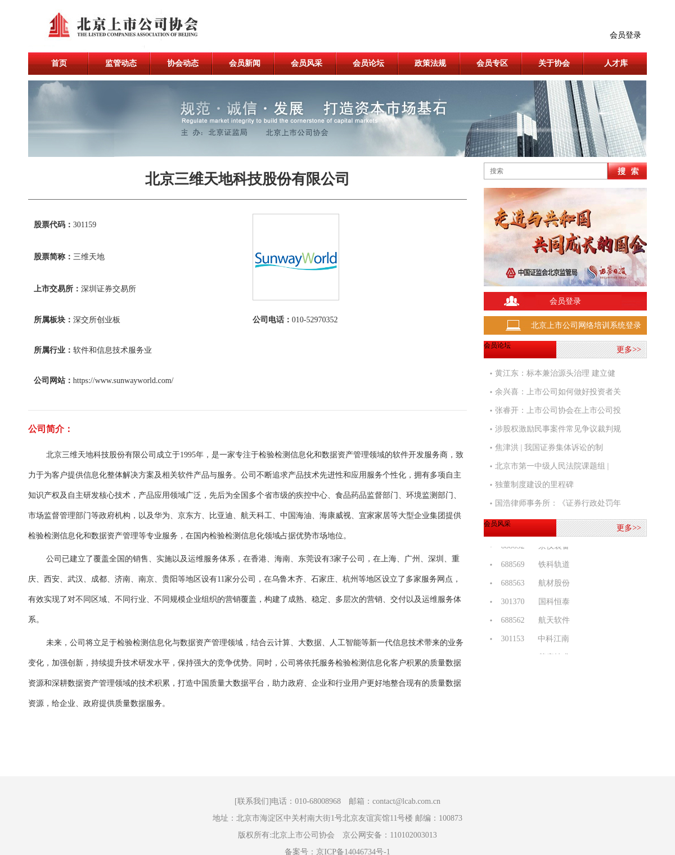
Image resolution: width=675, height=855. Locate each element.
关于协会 (554, 63)
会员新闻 (244, 63)
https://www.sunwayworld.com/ (123, 380)
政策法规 (430, 63)
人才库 (616, 63)
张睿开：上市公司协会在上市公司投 (558, 410)
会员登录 (625, 35)
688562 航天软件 (532, 622)
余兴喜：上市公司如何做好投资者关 (558, 392)
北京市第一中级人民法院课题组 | (552, 466)
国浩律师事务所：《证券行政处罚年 (558, 503)
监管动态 (121, 63)
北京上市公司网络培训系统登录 (586, 325)
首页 (59, 63)
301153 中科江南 (532, 640)
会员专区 (492, 63)
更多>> (628, 349)
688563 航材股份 (532, 584)
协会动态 (183, 63)
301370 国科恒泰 (532, 603)
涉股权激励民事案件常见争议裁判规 (558, 429)
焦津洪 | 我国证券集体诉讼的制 (549, 447)
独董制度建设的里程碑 (534, 484)
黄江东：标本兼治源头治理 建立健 (555, 373)
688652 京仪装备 (532, 547)
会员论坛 (368, 63)
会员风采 (306, 63)
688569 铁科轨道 (532, 566)
